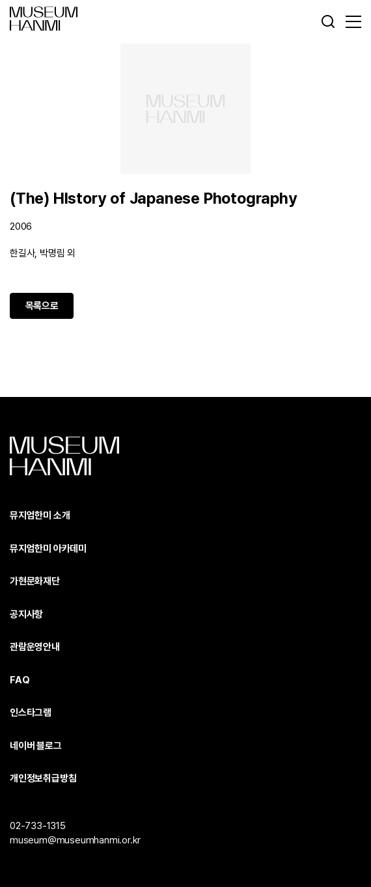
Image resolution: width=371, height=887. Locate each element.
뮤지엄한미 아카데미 (48, 548)
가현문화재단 (35, 581)
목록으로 (42, 306)
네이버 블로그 (36, 746)
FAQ (19, 680)
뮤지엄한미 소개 (40, 515)
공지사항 (26, 614)
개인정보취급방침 (43, 778)
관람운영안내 (35, 647)
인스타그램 (30, 712)
